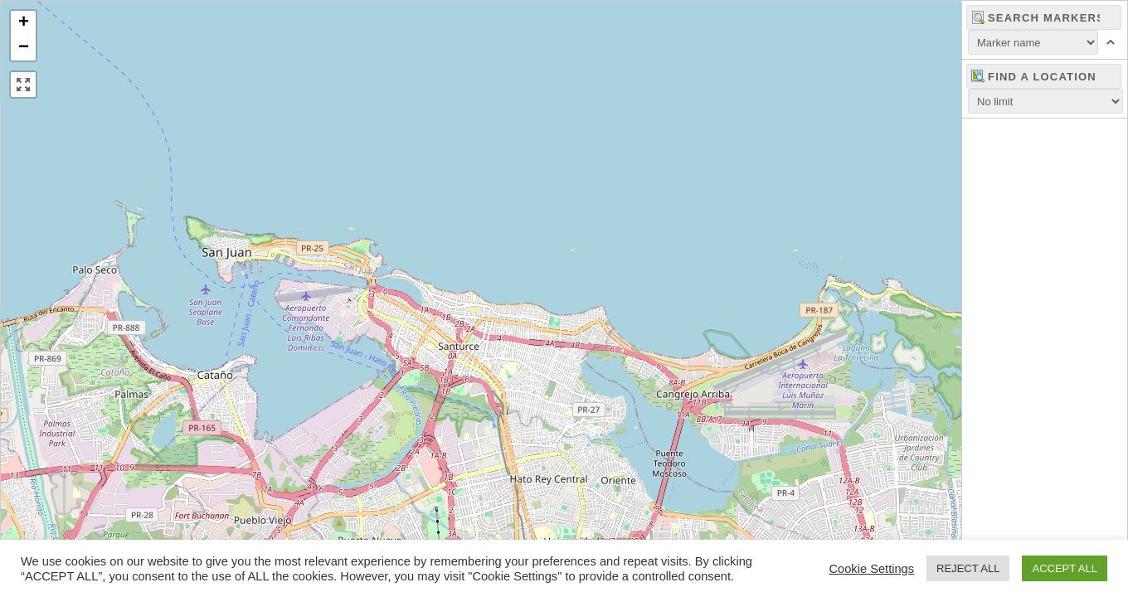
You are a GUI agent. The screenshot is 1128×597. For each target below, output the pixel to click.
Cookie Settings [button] (871, 568)
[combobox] (1043, 76)
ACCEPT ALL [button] (1064, 568)
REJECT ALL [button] (967, 568)
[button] (23, 23)
